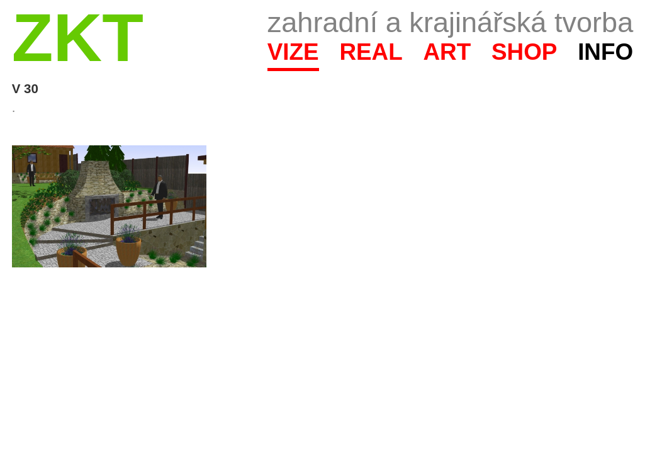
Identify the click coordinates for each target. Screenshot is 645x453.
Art (447, 52)
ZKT (77, 38)
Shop (524, 52)
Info (605, 52)
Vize (293, 52)
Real (370, 52)
